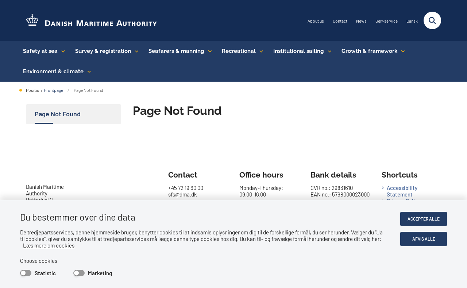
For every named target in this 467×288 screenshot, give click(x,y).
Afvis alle (423, 238)
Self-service (386, 21)
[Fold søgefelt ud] (432, 20)
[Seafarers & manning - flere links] (208, 51)
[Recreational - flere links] (259, 51)
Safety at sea (40, 51)
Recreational (239, 51)
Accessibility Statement (402, 191)
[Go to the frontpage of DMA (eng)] (88, 20)
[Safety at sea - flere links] (61, 51)
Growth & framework (369, 51)
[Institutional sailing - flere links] (328, 51)
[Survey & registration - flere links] (135, 51)
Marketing (100, 273)
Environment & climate (53, 71)
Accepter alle (424, 218)
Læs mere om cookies (48, 245)
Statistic (45, 273)
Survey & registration (103, 51)
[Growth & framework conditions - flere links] (401, 51)
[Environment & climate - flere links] (87, 71)
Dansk (412, 21)
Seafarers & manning (176, 51)
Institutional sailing (298, 51)
